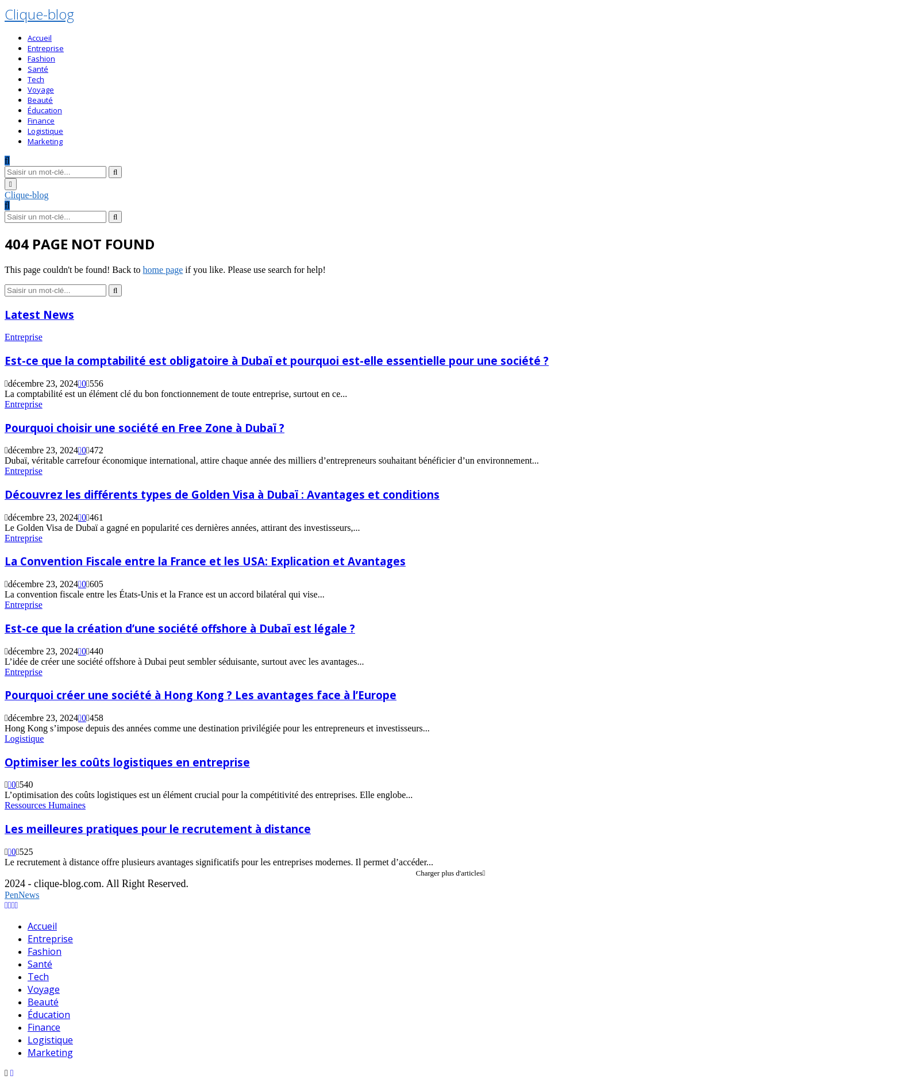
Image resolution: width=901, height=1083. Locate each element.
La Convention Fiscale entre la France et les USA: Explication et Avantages (205, 561)
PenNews (22, 895)
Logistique (45, 131)
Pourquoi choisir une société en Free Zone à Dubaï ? (144, 428)
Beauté (40, 100)
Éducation (45, 110)
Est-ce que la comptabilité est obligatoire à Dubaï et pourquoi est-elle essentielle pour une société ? (277, 360)
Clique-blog (39, 14)
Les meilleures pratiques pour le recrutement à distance (158, 829)
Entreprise (46, 48)
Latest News (39, 314)
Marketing (45, 141)
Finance (41, 120)
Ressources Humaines (45, 805)
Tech (36, 79)
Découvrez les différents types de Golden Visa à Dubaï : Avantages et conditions (222, 494)
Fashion (41, 58)
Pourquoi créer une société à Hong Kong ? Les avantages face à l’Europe (200, 695)
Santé (38, 69)
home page (163, 270)
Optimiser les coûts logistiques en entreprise (127, 762)
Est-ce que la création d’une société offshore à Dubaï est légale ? (180, 628)
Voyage (41, 89)
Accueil (40, 38)
